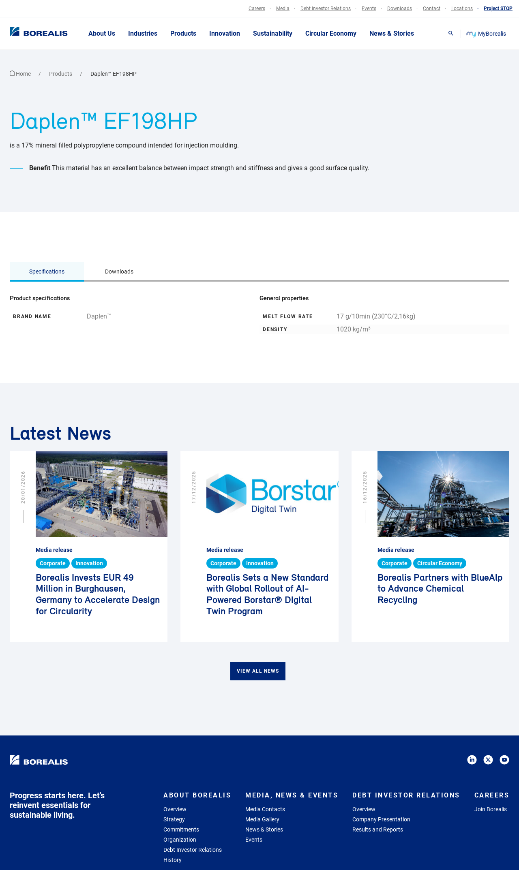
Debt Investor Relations (192, 849)
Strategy (174, 819)
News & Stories (264, 829)
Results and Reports (377, 829)
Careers (492, 795)
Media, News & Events (291, 795)
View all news (258, 671)
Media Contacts (265, 809)
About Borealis (197, 795)
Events (253, 839)
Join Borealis (490, 809)
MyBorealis (487, 33)
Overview (175, 809)
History (172, 860)
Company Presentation (381, 819)
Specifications (46, 271)
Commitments (181, 829)
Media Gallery (262, 819)
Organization (179, 839)
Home (21, 74)
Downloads (119, 271)
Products (61, 74)
